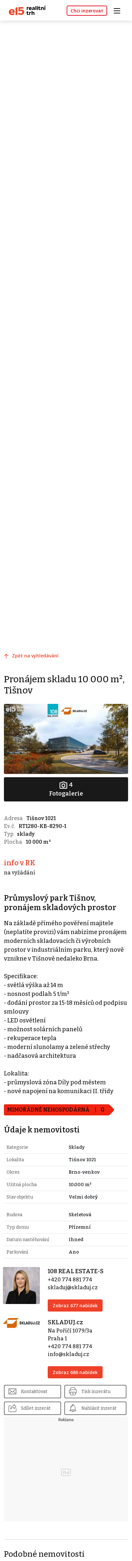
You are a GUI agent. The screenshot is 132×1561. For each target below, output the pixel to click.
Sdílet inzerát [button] (36, 1408)
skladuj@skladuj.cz (73, 1287)
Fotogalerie (66, 788)
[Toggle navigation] (119, 10)
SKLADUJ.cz (65, 1322)
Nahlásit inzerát (99, 1408)
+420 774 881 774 (70, 1279)
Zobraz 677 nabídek (75, 1305)
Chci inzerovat (87, 11)
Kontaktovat (34, 1391)
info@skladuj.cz (68, 1354)
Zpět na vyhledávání (35, 655)
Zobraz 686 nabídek (75, 1372)
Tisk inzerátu (95, 1391)
